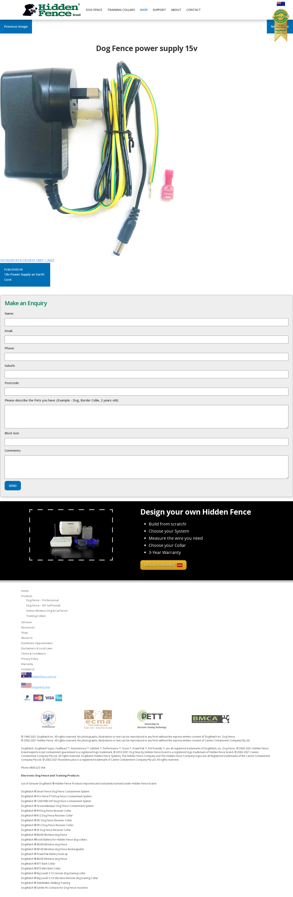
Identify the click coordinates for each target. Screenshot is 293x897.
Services (26, 622)
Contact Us (28, 669)
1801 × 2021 (45, 260)
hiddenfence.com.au (38, 676)
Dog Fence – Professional (42, 600)
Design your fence (163, 565)
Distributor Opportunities (37, 643)
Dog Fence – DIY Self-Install (43, 605)
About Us (27, 638)
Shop (144, 10)
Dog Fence (94, 10)
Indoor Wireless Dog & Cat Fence (47, 611)
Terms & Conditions (33, 653)
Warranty (27, 664)
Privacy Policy (29, 659)
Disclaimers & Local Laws (36, 648)
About (176, 10)
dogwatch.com (35, 687)
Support (159, 10)
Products (26, 596)
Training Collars (121, 10)
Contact (193, 10)
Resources (28, 627)
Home (25, 591)
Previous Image (16, 26)
